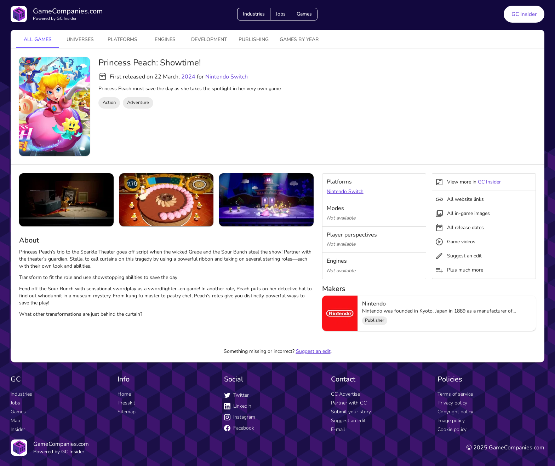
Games (304, 14)
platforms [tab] (122, 39)
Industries (254, 14)
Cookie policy (452, 429)
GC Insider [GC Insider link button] (524, 14)
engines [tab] (165, 39)
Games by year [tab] (299, 39)
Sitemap (127, 411)
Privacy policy (452, 403)
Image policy (451, 420)
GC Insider (489, 182)
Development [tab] (209, 39)
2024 (188, 77)
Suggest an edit (313, 351)
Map (15, 420)
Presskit (126, 403)
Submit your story (351, 411)
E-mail (338, 429)
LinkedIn (237, 406)
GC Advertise (345, 394)
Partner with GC (349, 403)
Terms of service (455, 394)
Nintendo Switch (226, 77)
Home (124, 394)
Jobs (281, 14)
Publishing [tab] (254, 39)
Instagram (239, 417)
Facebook (239, 428)
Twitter (236, 395)
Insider (18, 429)
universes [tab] (80, 39)
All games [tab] (38, 39)
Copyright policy (455, 411)
